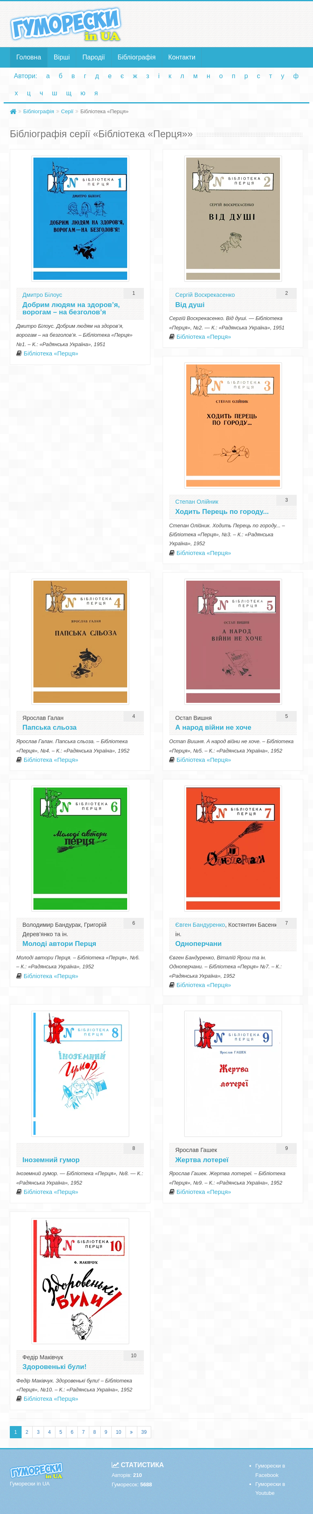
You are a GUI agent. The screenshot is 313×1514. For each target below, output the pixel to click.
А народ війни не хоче (213, 727)
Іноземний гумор (51, 1160)
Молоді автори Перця (59, 944)
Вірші (62, 57)
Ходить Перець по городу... (222, 512)
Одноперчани (198, 944)
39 (144, 1432)
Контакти (182, 57)
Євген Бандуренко (200, 925)
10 (118, 1432)
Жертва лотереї (202, 1160)
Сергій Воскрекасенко (205, 295)
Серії (67, 111)
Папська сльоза (49, 727)
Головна (28, 57)
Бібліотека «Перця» (51, 353)
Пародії (93, 57)
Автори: (25, 75)
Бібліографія (137, 57)
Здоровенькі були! (54, 1367)
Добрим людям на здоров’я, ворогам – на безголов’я (71, 308)
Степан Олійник (196, 501)
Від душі (190, 305)
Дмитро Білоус (42, 295)
